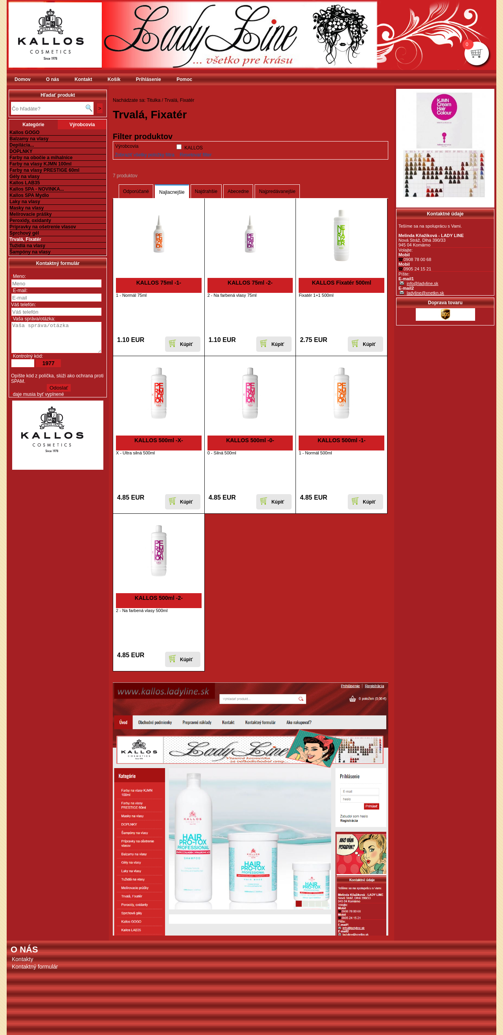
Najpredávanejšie (277, 191)
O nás (52, 79)
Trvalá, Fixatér (179, 100)
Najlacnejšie (172, 192)
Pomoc (184, 79)
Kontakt (83, 79)
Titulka (154, 100)
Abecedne (238, 191)
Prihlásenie (148, 79)
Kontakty (22, 959)
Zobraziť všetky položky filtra (144, 155)
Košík (114, 79)
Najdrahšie (206, 191)
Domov (23, 79)
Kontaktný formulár (35, 966)
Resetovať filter (195, 155)
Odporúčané (136, 191)
